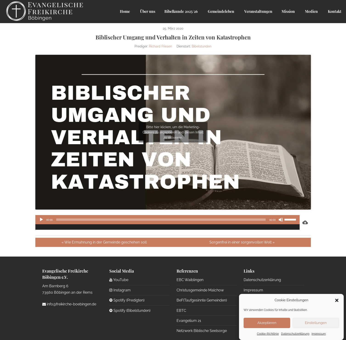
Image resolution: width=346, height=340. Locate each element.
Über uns (147, 11)
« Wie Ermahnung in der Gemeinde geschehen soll (104, 242)
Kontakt (334, 11)
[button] (337, 300)
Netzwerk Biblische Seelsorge (202, 331)
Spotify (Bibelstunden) (129, 310)
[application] (167, 222)
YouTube (118, 280)
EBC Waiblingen (190, 280)
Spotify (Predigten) (126, 300)
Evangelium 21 (189, 320)
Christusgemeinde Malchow (200, 290)
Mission (288, 11)
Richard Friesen (160, 46)
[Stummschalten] (280, 219)
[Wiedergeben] (41, 219)
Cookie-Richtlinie (268, 333)
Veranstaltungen (257, 11)
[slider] (161, 219)
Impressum (319, 333)
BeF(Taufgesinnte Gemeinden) (202, 300)
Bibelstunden (201, 46)
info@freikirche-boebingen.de (69, 304)
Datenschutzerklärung (295, 333)
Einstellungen (316, 323)
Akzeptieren (266, 323)
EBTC (181, 310)
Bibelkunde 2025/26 (181, 11)
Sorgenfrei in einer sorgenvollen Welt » (242, 242)
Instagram (120, 290)
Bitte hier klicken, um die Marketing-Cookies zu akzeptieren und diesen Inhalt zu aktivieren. (173, 132)
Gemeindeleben (220, 11)
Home (125, 11)
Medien (311, 11)
